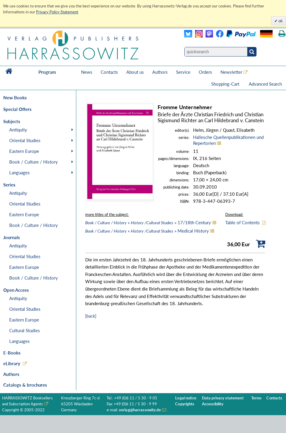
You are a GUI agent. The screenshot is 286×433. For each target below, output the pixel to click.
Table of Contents (242, 222)
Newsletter (231, 72)
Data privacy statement (223, 398)
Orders (205, 72)
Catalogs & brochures (25, 384)
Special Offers (17, 109)
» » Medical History (147, 230)
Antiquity (18, 129)
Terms (256, 398)
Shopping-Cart (225, 84)
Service (183, 72)
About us (135, 72)
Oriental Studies (25, 140)
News (86, 72)
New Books (15, 97)
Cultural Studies (24, 330)
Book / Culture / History (33, 161)
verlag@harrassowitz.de (140, 410)
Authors (160, 72)
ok (280, 20)
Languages (19, 172)
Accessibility (213, 404)
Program (47, 72)
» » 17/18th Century (148, 222)
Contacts (109, 72)
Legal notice (185, 398)
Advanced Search (265, 84)
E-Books (12, 352)
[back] (90, 316)
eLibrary (11, 363)
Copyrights (184, 404)
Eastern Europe (24, 151)
